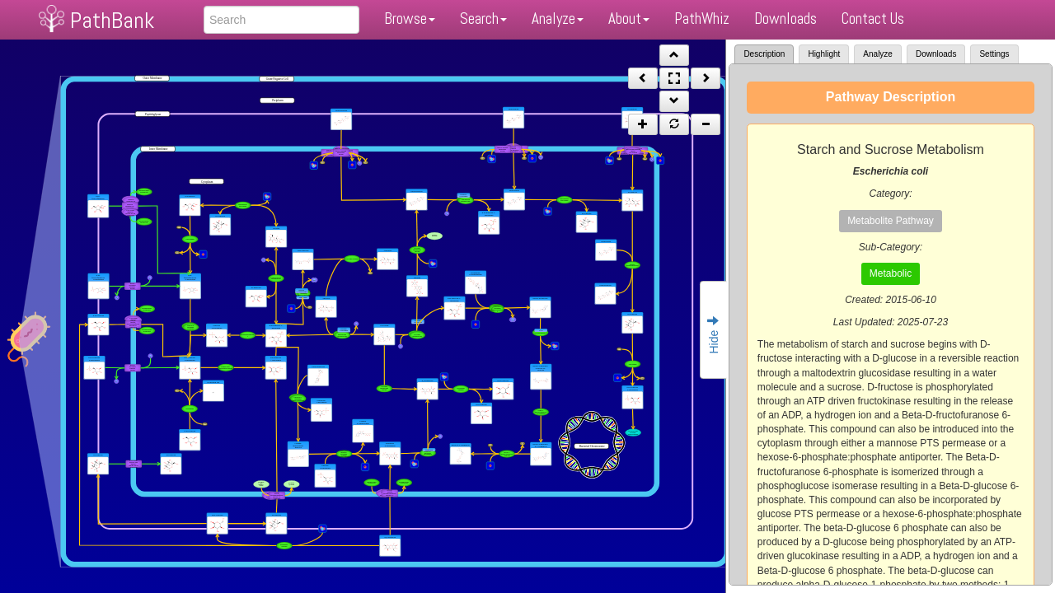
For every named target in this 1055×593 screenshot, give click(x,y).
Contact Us (873, 18)
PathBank (112, 20)
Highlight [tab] (824, 53)
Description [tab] (764, 53)
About (628, 18)
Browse (409, 18)
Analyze (558, 18)
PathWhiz (701, 18)
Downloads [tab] (936, 53)
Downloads (785, 18)
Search (483, 18)
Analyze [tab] (878, 53)
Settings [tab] (994, 53)
